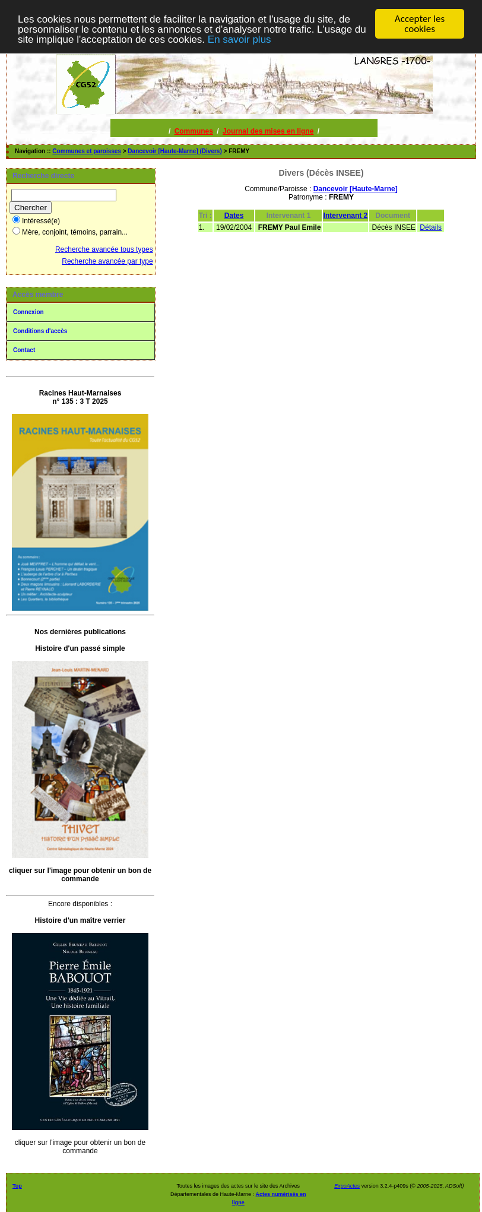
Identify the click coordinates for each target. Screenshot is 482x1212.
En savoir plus (239, 39)
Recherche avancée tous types (104, 249)
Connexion (28, 312)
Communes (194, 131)
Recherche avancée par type (107, 261)
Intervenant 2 (346, 215)
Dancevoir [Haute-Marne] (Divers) (174, 151)
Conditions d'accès (40, 331)
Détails (431, 227)
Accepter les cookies (420, 23)
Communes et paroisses (86, 151)
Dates (234, 215)
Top (17, 1186)
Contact (24, 350)
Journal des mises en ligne (268, 131)
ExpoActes (347, 1186)
